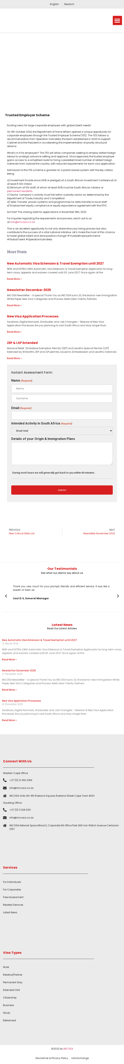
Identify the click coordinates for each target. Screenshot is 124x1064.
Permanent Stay (12, 982)
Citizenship (9, 997)
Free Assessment (13, 897)
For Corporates (12, 889)
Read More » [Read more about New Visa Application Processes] (14, 331)
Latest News (10, 912)
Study (6, 1012)
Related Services (13, 904)
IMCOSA (68, 1048)
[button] (117, 20)
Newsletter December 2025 (29, 290)
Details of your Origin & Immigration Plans (43, 439)
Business (8, 1005)
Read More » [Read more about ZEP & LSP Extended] (14, 358)
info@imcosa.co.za (23, 222)
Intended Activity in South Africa (41, 423)
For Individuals (12, 882)
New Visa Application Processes (33, 316)
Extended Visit (11, 990)
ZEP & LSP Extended (22, 343)
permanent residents (20, 191)
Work (6, 967)
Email (21, 408)
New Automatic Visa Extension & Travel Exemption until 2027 (55, 263)
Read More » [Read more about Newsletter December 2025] (14, 305)
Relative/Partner (12, 974)
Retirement (9, 1020)
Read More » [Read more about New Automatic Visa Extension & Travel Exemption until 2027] (14, 279)
